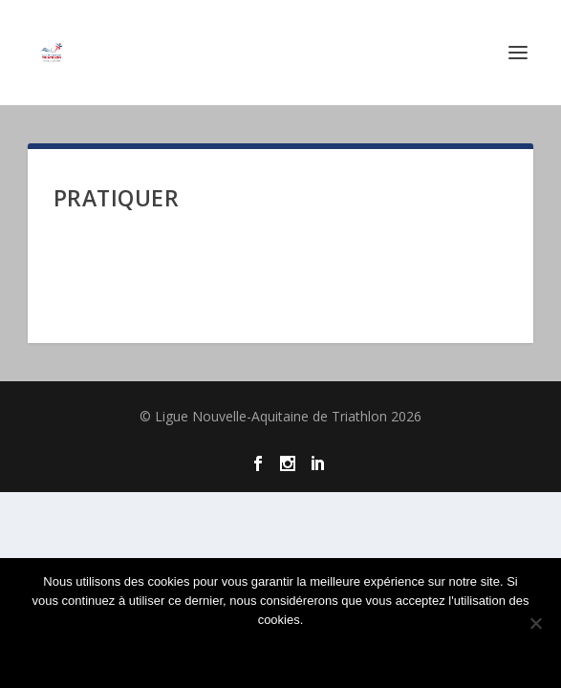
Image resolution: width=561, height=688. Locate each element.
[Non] (535, 623)
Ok (281, 652)
